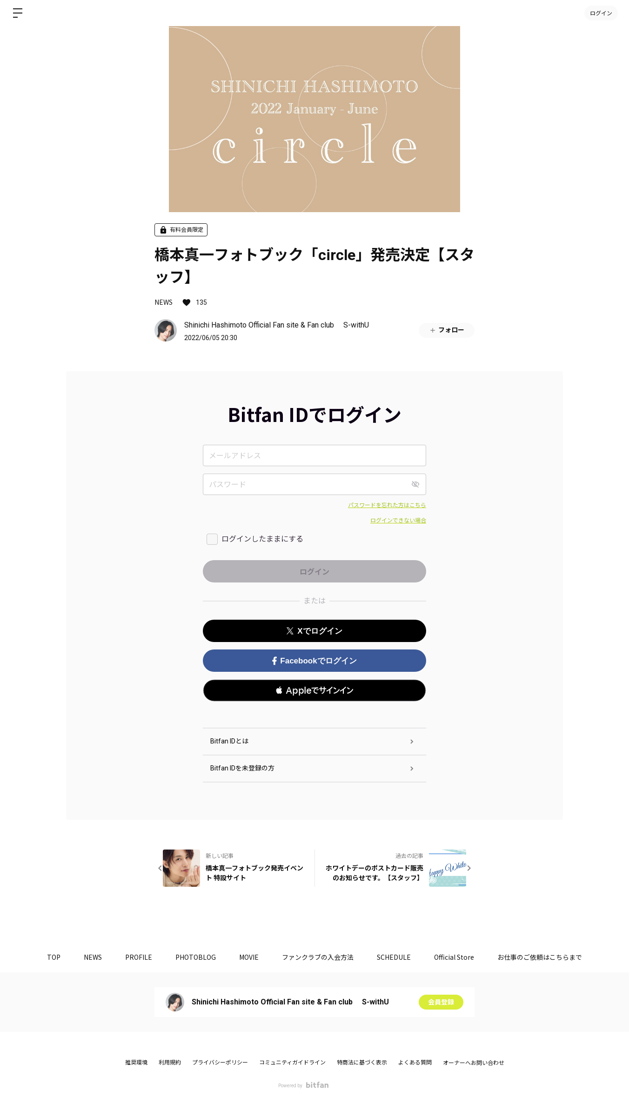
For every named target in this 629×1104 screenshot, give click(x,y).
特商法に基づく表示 (362, 1062)
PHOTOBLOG (195, 957)
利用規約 (170, 1062)
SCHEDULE (394, 957)
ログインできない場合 (398, 520)
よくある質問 (415, 1062)
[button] (314, 690)
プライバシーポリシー (220, 1062)
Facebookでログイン (314, 660)
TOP (53, 957)
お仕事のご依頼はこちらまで (539, 957)
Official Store (454, 957)
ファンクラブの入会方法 (318, 957)
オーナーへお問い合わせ (473, 1063)
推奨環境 (136, 1062)
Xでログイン (314, 631)
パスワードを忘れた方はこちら (387, 505)
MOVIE (249, 957)
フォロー (446, 330)
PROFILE (138, 957)
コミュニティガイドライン (292, 1062)
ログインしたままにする (262, 539)
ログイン (601, 13)
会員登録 (441, 1002)
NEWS (163, 302)
